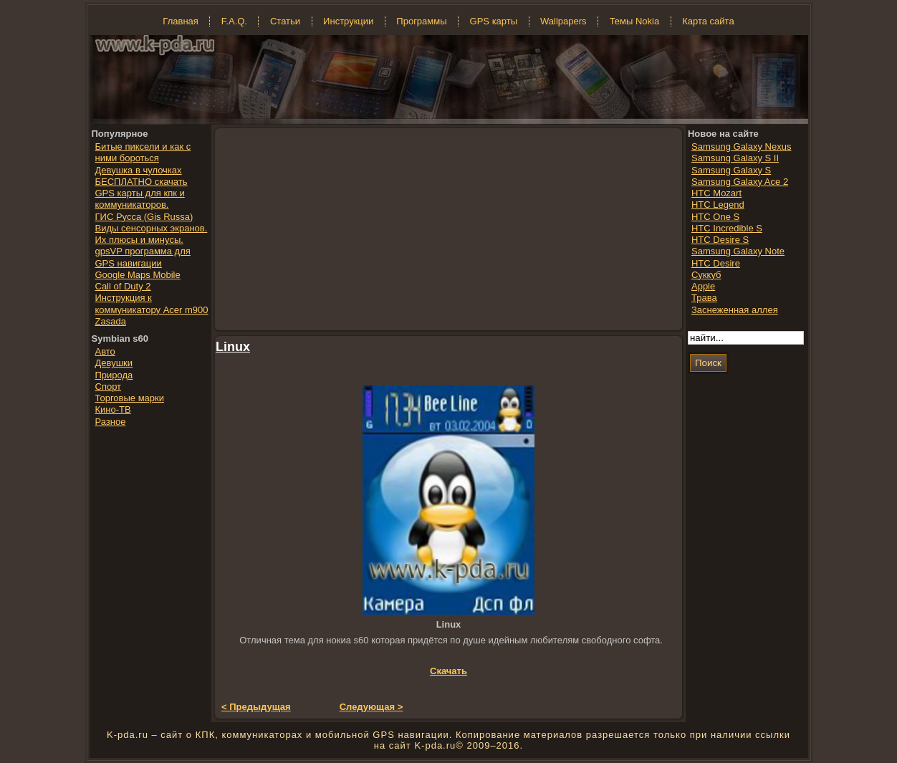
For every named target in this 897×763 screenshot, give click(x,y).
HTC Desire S (720, 239)
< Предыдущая (256, 706)
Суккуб (706, 274)
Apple (703, 286)
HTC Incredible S (726, 228)
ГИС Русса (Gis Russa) (144, 216)
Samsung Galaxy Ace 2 (739, 181)
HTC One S (715, 216)
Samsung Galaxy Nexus (741, 146)
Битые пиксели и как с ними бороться (143, 152)
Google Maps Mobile (138, 274)
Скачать (448, 671)
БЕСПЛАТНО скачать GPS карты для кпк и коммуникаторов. (141, 193)
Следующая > (371, 706)
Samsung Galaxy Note (738, 251)
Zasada (110, 321)
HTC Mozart (716, 193)
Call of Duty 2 (123, 286)
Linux (233, 347)
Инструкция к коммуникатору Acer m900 (151, 303)
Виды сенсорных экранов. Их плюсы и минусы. (151, 234)
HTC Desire (715, 263)
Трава (704, 297)
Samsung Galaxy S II (735, 158)
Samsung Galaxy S (731, 170)
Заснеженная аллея (734, 309)
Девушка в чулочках (138, 170)
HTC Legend (717, 204)
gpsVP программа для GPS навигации (143, 257)
